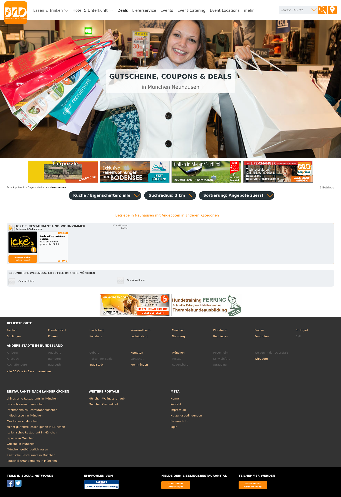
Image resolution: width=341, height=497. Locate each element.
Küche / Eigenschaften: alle (101, 195)
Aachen (12, 330)
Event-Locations (225, 10)
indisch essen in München (24, 415)
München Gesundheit (103, 404)
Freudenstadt (57, 330)
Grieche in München (21, 443)
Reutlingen (220, 336)
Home (174, 398)
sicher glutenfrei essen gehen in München (36, 426)
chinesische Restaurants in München (32, 398)
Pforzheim (220, 330)
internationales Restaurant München (32, 409)
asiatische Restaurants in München (31, 455)
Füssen (53, 336)
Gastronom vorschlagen (176, 485)
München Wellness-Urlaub (107, 398)
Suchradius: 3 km (167, 195)
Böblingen (14, 336)
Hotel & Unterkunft (90, 10)
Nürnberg (178, 336)
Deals (122, 10)
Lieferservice (144, 10)
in (16, 187)
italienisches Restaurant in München (32, 432)
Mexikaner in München (22, 421)
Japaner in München (20, 438)
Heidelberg (97, 330)
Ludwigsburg (139, 336)
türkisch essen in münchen (25, 404)
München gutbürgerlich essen (27, 449)
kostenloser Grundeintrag (253, 485)
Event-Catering (191, 10)
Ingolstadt (96, 364)
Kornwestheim (140, 330)
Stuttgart (302, 330)
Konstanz (95, 336)
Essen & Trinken (48, 10)
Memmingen (139, 364)
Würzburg (261, 358)
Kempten (137, 352)
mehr (249, 10)
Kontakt (175, 404)
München (178, 330)
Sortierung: (233, 195)
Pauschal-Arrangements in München (32, 460)
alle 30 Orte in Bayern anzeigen (29, 371)
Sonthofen (261, 336)
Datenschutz (179, 421)
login (173, 426)
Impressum (178, 409)
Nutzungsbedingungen (186, 415)
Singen (259, 330)
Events (166, 10)
